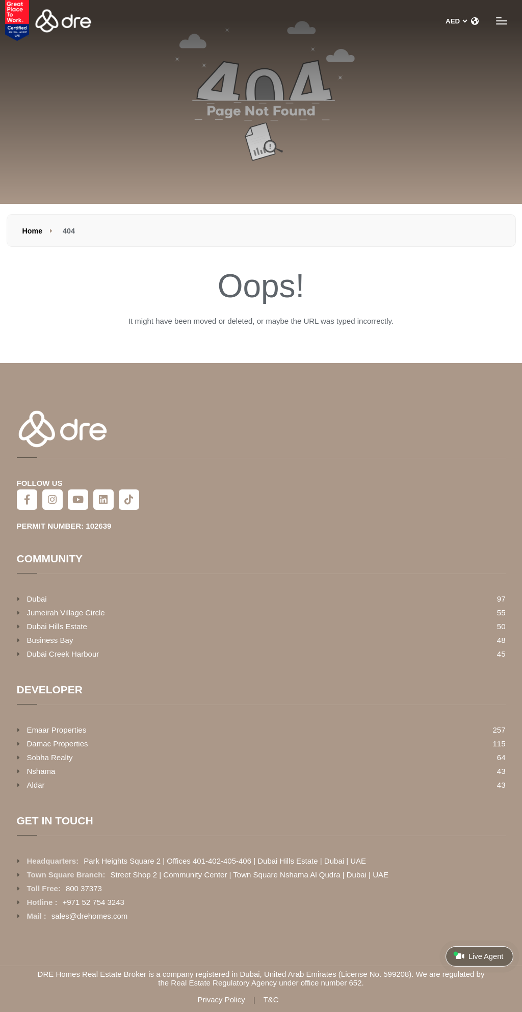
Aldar (36, 785)
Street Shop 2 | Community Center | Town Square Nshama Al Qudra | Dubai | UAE (249, 874)
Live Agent (478, 956)
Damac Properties (57, 743)
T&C (271, 999)
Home (32, 231)
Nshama (41, 771)
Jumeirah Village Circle (66, 612)
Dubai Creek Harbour (63, 654)
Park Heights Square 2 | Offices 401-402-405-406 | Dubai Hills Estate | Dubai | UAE (225, 861)
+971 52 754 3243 (93, 902)
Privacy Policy (221, 999)
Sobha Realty (50, 757)
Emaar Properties (57, 729)
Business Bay (50, 640)
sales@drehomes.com (89, 916)
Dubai (37, 598)
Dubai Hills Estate (57, 626)
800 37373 (84, 888)
